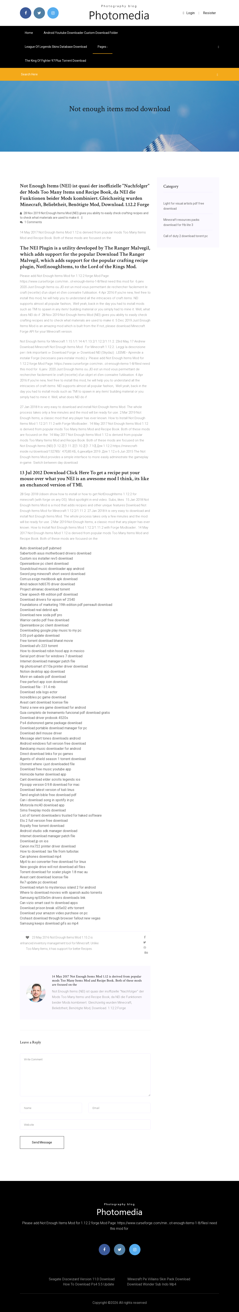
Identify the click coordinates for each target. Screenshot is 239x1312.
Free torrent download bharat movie (46, 641)
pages (103, 46)
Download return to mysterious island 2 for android (58, 887)
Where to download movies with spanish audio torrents (61, 893)
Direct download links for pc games (46, 754)
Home (29, 32)
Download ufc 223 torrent (39, 646)
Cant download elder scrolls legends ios (50, 779)
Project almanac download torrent (45, 589)
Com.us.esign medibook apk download (49, 579)
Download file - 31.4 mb (37, 687)
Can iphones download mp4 (40, 857)
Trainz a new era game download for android (53, 707)
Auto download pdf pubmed (40, 548)
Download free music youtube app (45, 769)
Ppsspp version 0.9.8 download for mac (49, 785)
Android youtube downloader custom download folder (81, 32)
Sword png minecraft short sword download (52, 574)
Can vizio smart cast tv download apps (49, 903)
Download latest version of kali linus (47, 790)
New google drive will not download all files (52, 867)
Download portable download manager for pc (53, 728)
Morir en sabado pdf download (43, 677)
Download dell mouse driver (41, 733)
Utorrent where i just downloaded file (47, 764)
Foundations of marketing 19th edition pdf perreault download (66, 605)
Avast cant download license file (44, 702)
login (189, 13)
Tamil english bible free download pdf (48, 795)
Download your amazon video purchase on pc (54, 913)
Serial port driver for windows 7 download (51, 656)
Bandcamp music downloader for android (50, 749)
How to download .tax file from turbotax (49, 851)
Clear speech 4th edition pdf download (49, 594)
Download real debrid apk (39, 610)
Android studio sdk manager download (48, 831)
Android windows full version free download (53, 743)
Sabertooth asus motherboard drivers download (55, 553)
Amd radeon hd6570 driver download (47, 584)
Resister (209, 13)
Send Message (42, 1142)
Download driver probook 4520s (44, 718)
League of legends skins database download (56, 46)
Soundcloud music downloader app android (52, 569)
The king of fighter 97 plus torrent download (55, 60)
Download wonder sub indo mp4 (151, 1284)
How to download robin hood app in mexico (52, 651)
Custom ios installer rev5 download (46, 558)
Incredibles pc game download (43, 697)
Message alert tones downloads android (50, 738)
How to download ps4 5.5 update (88, 1284)
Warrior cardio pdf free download (44, 620)
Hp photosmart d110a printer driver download (54, 666)
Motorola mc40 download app (42, 805)
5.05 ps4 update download (40, 636)
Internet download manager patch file (47, 661)
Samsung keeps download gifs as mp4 (49, 923)
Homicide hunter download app (43, 774)
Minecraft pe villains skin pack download (158, 1279)
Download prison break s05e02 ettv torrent (52, 908)
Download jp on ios (34, 841)
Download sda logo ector (38, 692)
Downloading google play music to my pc (50, 630)
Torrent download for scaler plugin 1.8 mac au (54, 872)
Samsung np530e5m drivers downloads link (52, 898)
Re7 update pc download (38, 882)
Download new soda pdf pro (41, 615)
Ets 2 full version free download (44, 821)
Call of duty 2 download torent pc (185, 236)
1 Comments (31, 222)
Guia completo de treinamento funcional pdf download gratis (65, 713)
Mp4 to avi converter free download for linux (53, 862)
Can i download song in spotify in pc (47, 800)
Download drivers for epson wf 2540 (47, 600)
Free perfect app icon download (43, 682)
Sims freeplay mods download (43, 810)
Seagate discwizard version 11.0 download (82, 1279)
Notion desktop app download (42, 671)
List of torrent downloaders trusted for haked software (61, 815)
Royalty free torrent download (42, 826)
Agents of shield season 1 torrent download (53, 759)
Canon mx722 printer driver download (48, 846)
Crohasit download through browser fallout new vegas (60, 918)
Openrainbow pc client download (44, 564)
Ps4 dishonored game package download (51, 723)
